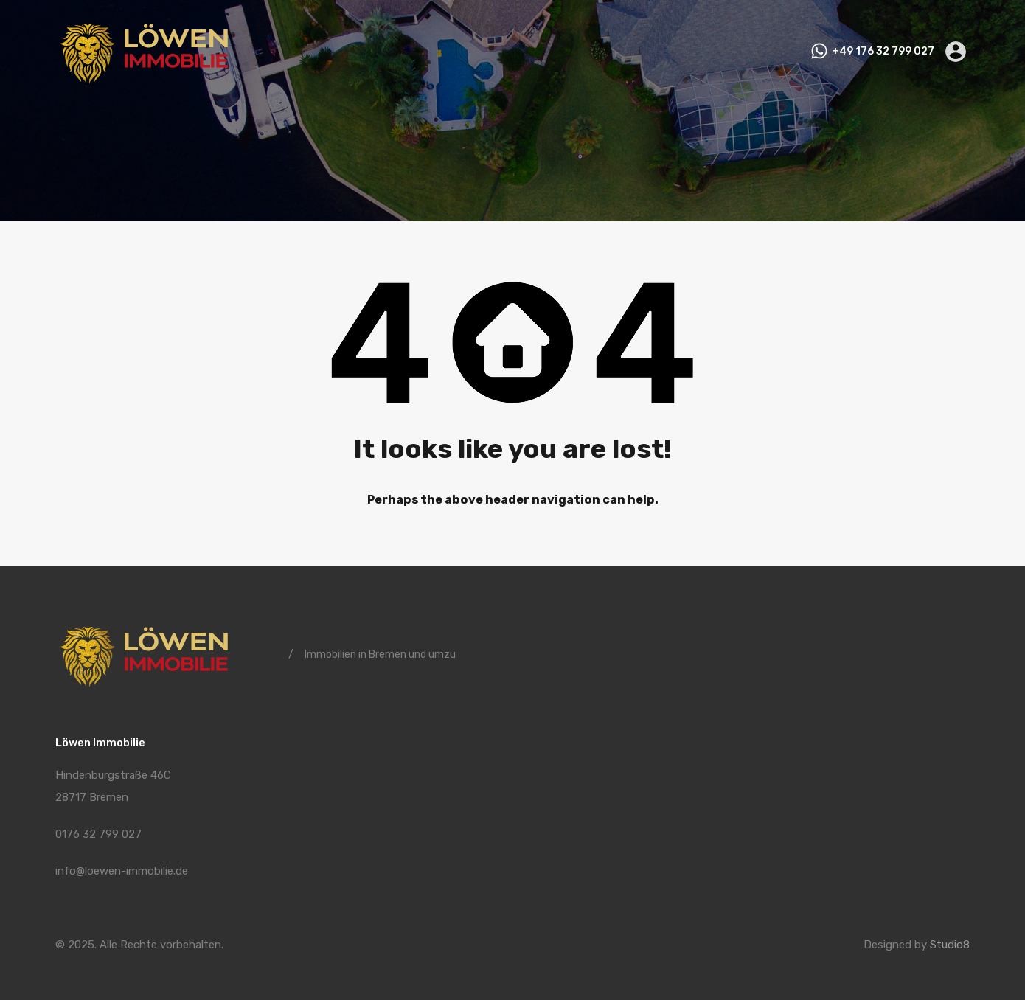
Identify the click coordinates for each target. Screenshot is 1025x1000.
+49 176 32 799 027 (883, 52)
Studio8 (950, 944)
